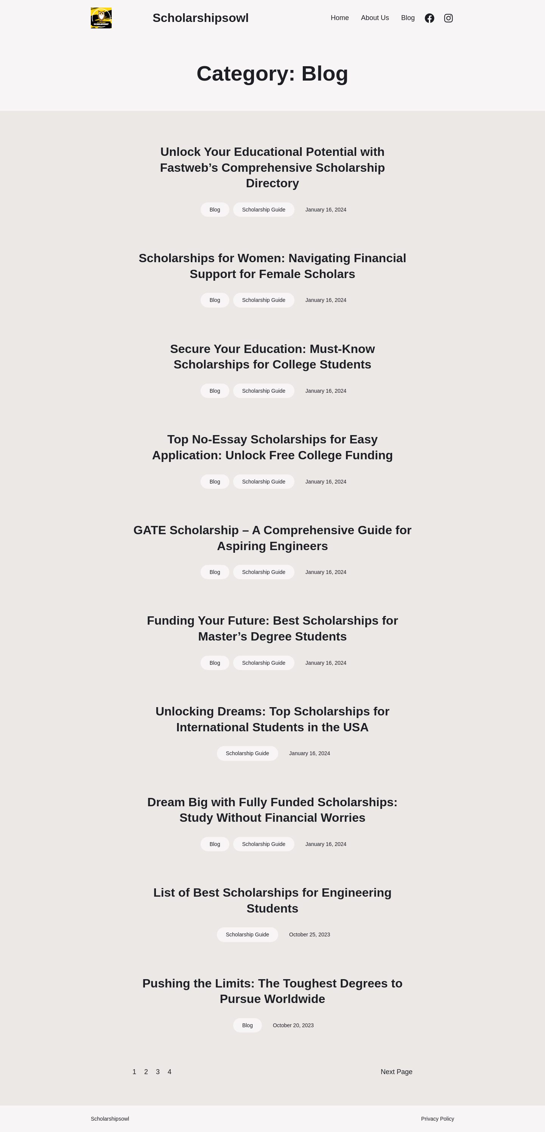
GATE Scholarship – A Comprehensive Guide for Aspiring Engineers (273, 538)
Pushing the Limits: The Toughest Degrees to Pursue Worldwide (272, 991)
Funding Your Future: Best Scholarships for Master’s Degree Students (272, 628)
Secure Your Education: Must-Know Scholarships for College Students (272, 357)
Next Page (397, 1072)
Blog (215, 210)
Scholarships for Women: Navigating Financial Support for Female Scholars (272, 266)
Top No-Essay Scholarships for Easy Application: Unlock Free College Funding (272, 447)
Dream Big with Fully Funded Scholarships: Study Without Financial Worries (272, 810)
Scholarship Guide (263, 210)
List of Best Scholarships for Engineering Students (272, 900)
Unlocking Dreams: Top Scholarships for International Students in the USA (272, 719)
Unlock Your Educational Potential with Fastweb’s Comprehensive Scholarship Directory (272, 167)
